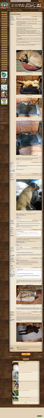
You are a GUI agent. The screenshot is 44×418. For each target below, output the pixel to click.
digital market (4, 60)
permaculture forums (4, 12)
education (4, 47)
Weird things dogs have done (24, 390)
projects (4, 58)
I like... (10, 23)
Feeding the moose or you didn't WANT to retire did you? (28, 382)
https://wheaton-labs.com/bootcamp (22, 349)
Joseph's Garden (34, 241)
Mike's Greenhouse (25, 241)
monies (4, 25)
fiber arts (4, 38)
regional (4, 45)
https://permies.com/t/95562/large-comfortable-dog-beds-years (24, 252)
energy (4, 23)
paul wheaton (32, 406)
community (4, 34)
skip (4, 49)
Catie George (11, 247)
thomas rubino (12, 16)
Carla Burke (11, 267)
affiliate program (15, 406)
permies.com (4, 62)
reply (26, 354)
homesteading (4, 21)
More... (26, 402)
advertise (11, 406)
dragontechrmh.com (18, 159)
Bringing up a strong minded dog (25, 397)
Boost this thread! (26, 359)
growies (4, 14)
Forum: (11, 12)
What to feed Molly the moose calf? (25, 372)
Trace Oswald (11, 173)
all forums (4, 69)
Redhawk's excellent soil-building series (21, 215)
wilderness (4, 36)
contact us (8, 406)
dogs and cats (15, 12)
